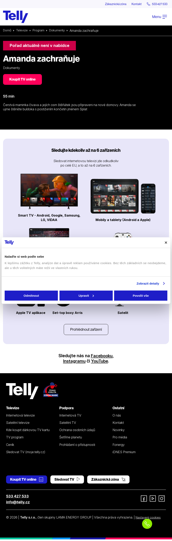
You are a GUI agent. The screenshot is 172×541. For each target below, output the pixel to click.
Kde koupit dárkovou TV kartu (28, 432)
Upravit (86, 295)
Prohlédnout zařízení (86, 330)
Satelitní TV (67, 424)
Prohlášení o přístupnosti (77, 446)
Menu (159, 17)
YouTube (100, 362)
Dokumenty (59, 31)
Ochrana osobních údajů (77, 432)
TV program (14, 439)
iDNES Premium (124, 454)
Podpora (66, 409)
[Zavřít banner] (166, 242)
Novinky (119, 432)
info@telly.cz (18, 504)
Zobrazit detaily (148, 283)
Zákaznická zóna (110, 4)
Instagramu (73, 362)
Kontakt (133, 4)
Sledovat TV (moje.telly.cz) (25, 454)
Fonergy (119, 446)
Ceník (10, 446)
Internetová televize (20, 417)
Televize (23, 31)
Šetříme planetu (70, 439)
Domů (7, 31)
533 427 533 (17, 498)
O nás (117, 417)
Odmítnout (31, 295)
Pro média (120, 439)
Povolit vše (141, 295)
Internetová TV (70, 417)
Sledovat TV (67, 481)
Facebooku (101, 357)
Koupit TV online (23, 80)
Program (40, 31)
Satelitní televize (18, 424)
